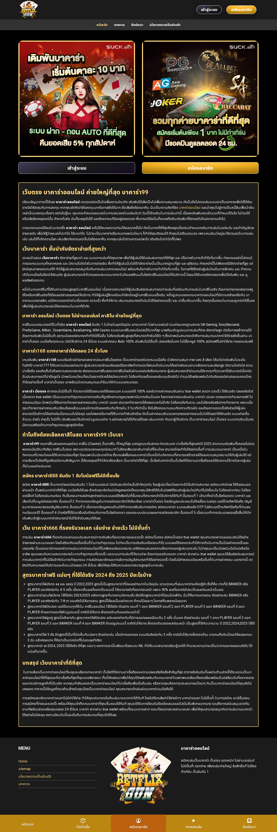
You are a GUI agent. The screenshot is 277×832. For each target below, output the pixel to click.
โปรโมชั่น (83, 823)
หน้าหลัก (102, 25)
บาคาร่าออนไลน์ (190, 208)
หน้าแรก (28, 824)
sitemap (24, 769)
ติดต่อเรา (137, 25)
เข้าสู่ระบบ (209, 9)
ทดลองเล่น (194, 823)
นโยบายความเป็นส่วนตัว (165, 25)
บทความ (119, 25)
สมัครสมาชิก (241, 9)
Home (22, 761)
